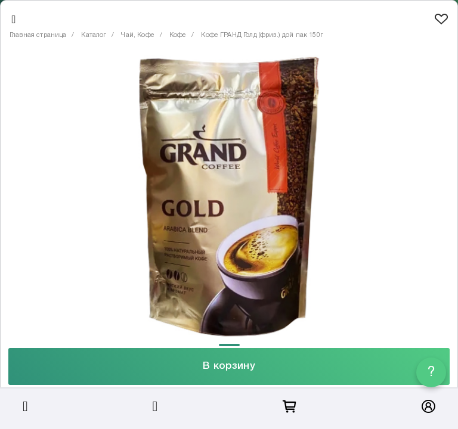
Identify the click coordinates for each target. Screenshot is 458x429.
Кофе (178, 35)
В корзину (229, 366)
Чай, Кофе (137, 35)
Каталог (93, 35)
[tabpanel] (229, 196)
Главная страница (38, 35)
